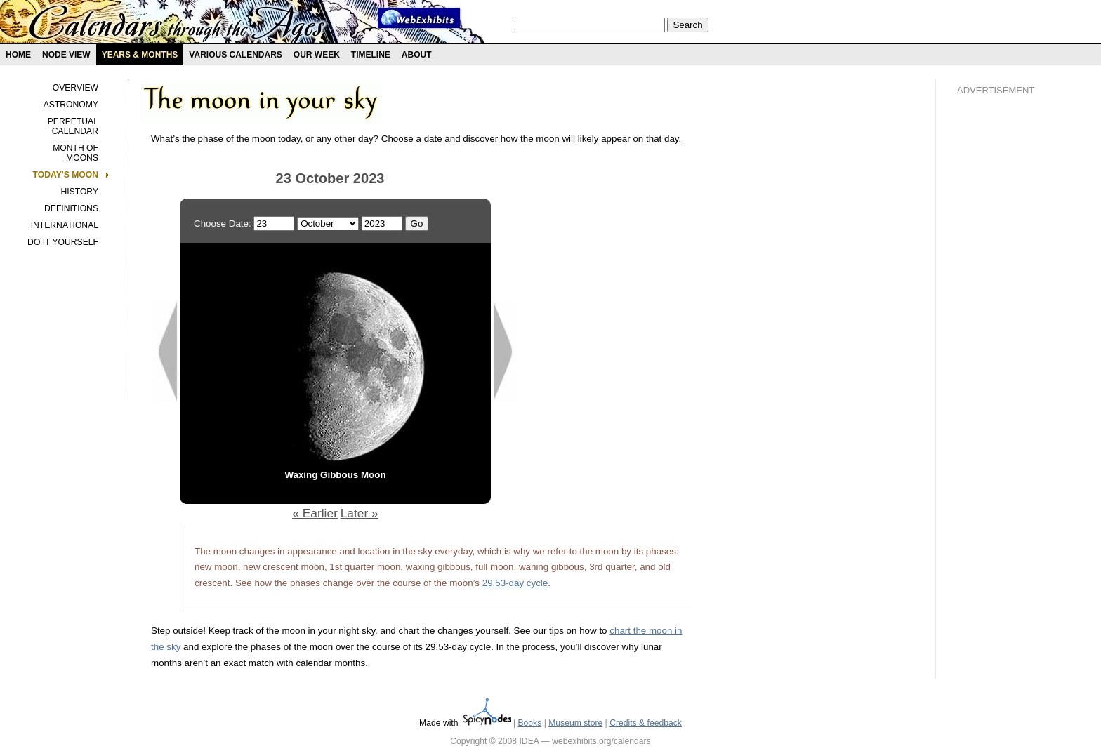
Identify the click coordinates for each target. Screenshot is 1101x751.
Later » (359, 513)
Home (18, 55)
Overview (75, 88)
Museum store (575, 723)
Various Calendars (235, 55)
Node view (66, 55)
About (417, 55)
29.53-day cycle (515, 583)
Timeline (370, 55)
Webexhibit (419, 18)
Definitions (71, 208)
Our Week (317, 55)
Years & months (140, 55)
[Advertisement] (1013, 344)
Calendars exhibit (177, 24)
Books (529, 723)
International (64, 225)
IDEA (529, 741)
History (79, 192)
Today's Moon (65, 175)
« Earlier (315, 513)
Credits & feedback (645, 723)
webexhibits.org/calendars (601, 741)
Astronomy (71, 104)
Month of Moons (75, 153)
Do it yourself (62, 242)
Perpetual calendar (73, 126)
